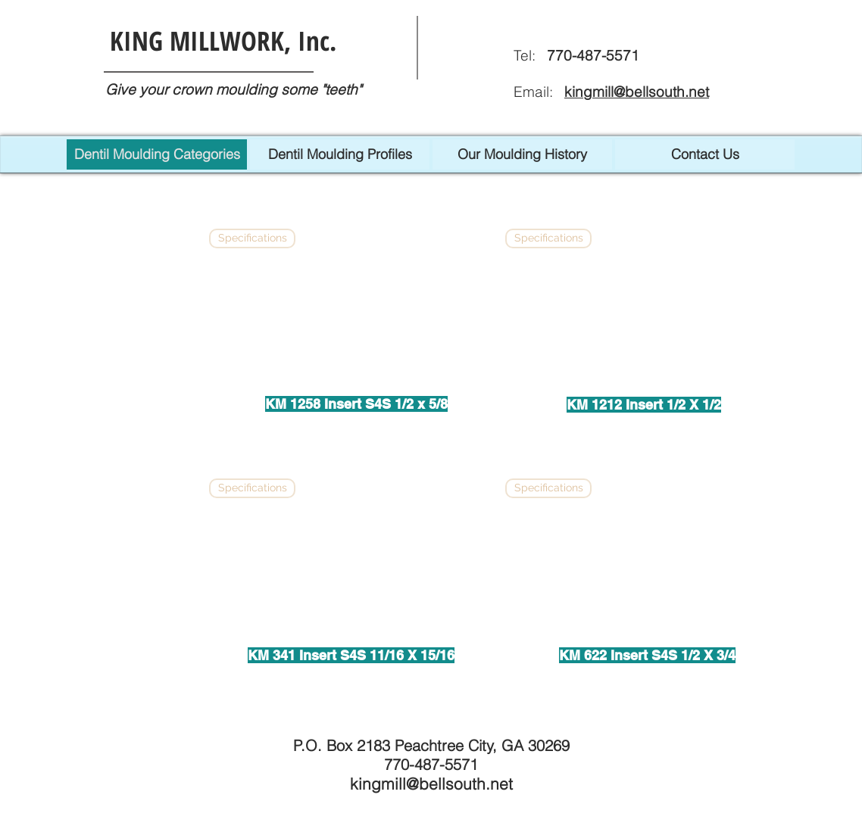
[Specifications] (252, 238)
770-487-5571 (431, 764)
